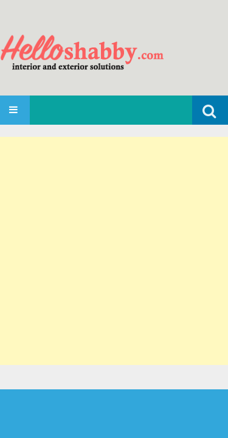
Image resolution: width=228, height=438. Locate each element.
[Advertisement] (114, 251)
